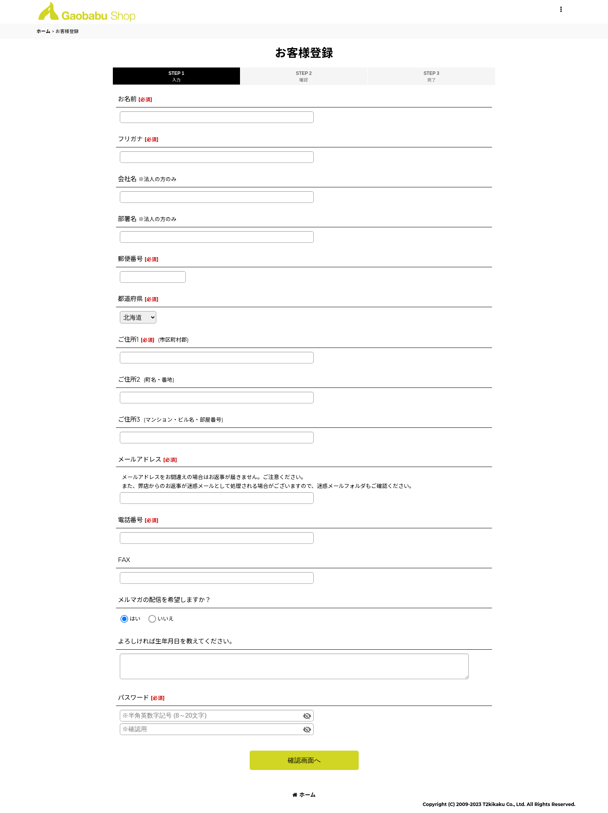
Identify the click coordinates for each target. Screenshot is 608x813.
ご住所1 (128, 339)
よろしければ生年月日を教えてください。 (176, 641)
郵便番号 (130, 259)
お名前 (127, 99)
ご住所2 (129, 379)
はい (135, 618)
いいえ (165, 618)
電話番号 (130, 520)
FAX (124, 560)
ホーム (304, 794)
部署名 (127, 219)
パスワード (133, 697)
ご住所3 (129, 419)
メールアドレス (139, 459)
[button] (561, 10)
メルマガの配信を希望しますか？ (164, 600)
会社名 (127, 179)
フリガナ (130, 139)
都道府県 (130, 299)
